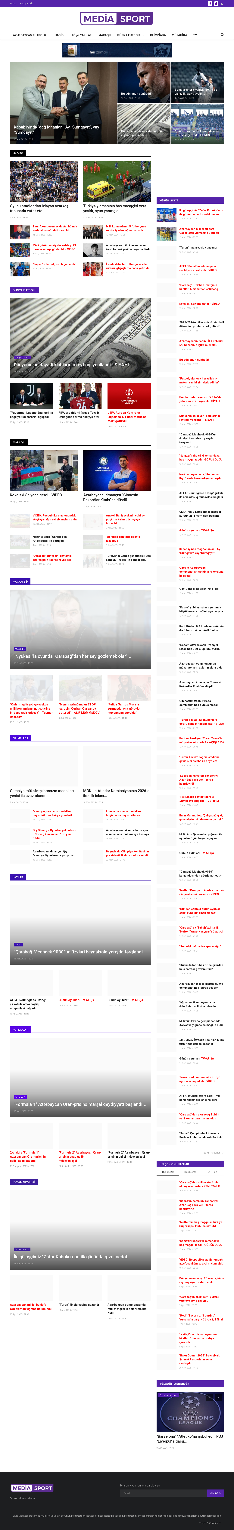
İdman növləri (24, 1182)
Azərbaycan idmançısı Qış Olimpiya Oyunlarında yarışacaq (53, 853)
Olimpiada (20, 738)
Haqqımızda (26, 3)
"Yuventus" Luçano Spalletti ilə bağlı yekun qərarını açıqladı (31, 415)
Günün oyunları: (125, 1000)
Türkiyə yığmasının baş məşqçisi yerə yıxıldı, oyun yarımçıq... (114, 208)
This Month (190, 1172)
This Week (168, 1172)
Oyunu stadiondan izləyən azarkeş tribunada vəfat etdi (39, 208)
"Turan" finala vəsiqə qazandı (79, 1305)
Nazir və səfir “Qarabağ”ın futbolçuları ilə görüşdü (50, 538)
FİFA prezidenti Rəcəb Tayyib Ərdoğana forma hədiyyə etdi (79, 415)
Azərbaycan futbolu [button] (31, 35)
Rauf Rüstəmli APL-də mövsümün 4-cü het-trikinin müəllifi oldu (201, 628)
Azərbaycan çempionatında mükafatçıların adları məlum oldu (127, 1309)
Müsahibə (20, 581)
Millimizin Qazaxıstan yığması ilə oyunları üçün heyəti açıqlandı (200, 836)
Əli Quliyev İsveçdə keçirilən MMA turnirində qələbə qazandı (201, 1042)
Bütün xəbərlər (214, 1152)
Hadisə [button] (60, 35)
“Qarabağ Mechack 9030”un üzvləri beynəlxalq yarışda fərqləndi (198, 438)
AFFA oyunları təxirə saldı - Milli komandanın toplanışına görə (200, 1098)
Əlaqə (13, 3)
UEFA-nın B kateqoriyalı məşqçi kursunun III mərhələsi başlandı (200, 513)
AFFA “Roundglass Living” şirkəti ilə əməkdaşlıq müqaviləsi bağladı (28, 1004)
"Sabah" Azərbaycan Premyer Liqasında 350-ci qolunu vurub (199, 647)
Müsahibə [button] (179, 35)
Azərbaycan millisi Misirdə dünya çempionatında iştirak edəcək (201, 985)
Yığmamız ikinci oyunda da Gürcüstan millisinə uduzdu (197, 1004)
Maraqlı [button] (104, 35)
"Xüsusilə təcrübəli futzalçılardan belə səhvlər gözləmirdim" (201, 967)
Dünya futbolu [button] (130, 35)
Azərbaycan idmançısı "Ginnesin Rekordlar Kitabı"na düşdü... (110, 497)
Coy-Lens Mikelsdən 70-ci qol (199, 589)
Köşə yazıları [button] (81, 35)
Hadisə (18, 153)
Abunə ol (215, 1493)
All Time (212, 1172)
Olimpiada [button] (158, 35)
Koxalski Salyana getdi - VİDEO (36, 495)
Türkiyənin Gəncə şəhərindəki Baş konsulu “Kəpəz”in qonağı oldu (128, 558)
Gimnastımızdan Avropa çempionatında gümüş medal (198, 703)
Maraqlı (19, 442)
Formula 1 (21, 1029)
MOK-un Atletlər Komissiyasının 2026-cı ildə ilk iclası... (116, 793)
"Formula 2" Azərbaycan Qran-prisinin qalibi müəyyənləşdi (129, 1154)
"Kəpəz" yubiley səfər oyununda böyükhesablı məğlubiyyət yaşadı (201, 609)
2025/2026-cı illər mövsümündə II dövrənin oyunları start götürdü (201, 324)
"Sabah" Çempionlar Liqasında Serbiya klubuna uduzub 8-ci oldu (201, 1135)
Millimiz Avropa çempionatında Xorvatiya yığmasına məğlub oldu (201, 1023)
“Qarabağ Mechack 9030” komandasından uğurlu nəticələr (200, 873)
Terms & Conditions (210, 1523)
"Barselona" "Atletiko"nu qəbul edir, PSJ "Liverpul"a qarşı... (190, 1439)
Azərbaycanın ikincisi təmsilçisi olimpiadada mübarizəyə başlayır (127, 832)
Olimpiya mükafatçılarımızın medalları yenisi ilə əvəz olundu (42, 793)
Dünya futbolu (24, 290)
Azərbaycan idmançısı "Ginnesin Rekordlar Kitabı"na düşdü (200, 684)
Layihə (18, 877)
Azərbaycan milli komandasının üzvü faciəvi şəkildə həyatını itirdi (128, 247)
